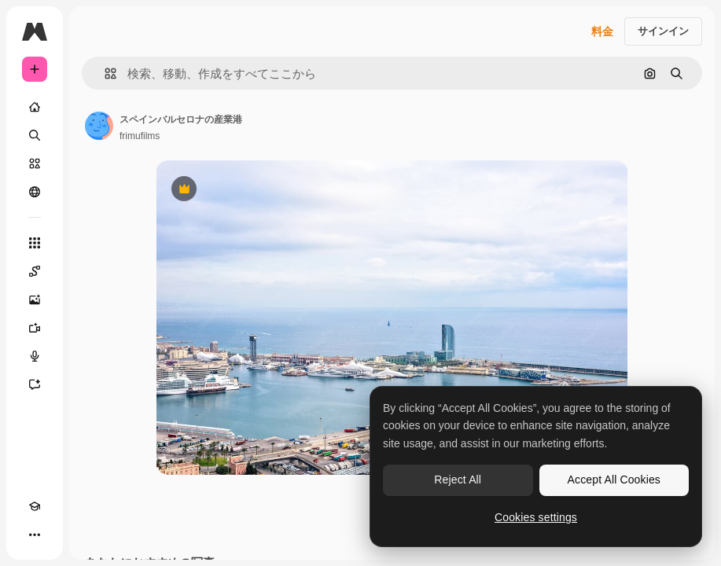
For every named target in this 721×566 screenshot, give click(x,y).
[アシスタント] (34, 384)
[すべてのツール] (34, 242)
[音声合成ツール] (34, 356)
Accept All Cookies (614, 479)
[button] (104, 73)
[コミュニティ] (34, 191)
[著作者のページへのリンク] (99, 126)
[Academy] (34, 506)
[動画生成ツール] (34, 327)
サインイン (663, 31)
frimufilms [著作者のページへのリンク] (140, 136)
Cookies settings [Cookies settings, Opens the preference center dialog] (536, 517)
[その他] (34, 534)
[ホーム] (34, 106)
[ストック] (34, 163)
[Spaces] (34, 271)
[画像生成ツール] (34, 299)
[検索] (34, 135)
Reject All (457, 479)
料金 (602, 31)
